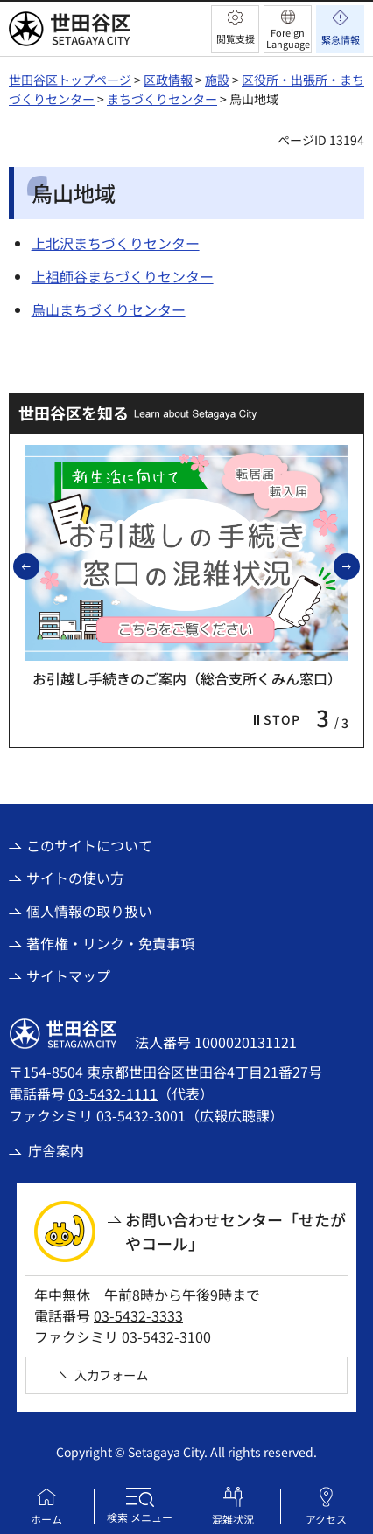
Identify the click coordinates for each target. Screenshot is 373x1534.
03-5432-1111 (113, 1093)
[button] (235, 29)
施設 (217, 79)
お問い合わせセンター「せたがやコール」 (235, 1231)
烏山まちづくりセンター (109, 309)
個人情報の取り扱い (89, 910)
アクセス (326, 1518)
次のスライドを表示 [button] (359, 565)
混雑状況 (233, 1518)
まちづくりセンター (162, 99)
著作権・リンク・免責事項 (110, 943)
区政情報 (168, 79)
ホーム (46, 1518)
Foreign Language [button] (288, 38)
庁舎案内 (56, 1150)
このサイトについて (89, 845)
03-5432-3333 (138, 1315)
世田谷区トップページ (70, 79)
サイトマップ (68, 975)
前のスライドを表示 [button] (38, 565)
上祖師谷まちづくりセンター (123, 276)
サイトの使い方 (75, 877)
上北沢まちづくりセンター (116, 243)
